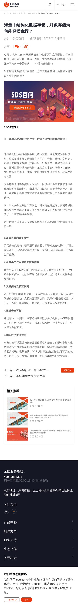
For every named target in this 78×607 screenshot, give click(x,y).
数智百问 (46, 13)
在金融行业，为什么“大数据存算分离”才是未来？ (32, 370)
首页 (6, 13)
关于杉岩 (18, 13)
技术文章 (32, 13)
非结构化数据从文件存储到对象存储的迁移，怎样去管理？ (32, 376)
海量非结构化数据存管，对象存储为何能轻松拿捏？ (65, 13)
